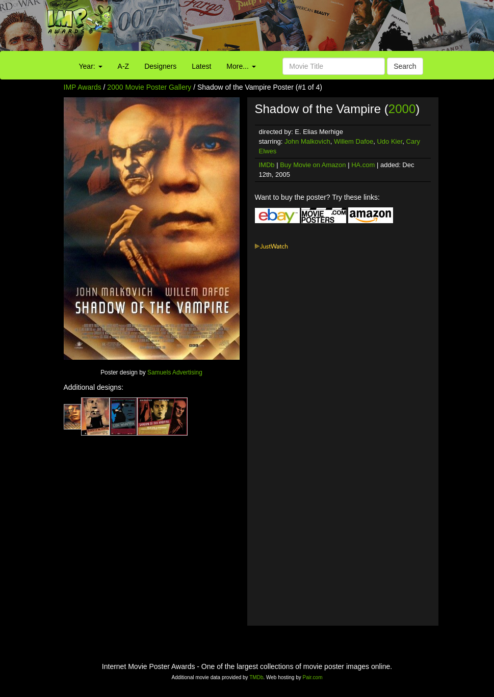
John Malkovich (307, 141)
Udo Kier (389, 141)
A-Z (123, 66)
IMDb (267, 165)
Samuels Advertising (174, 372)
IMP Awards (82, 87)
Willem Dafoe (353, 141)
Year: (90, 66)
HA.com (363, 165)
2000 (401, 109)
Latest (201, 66)
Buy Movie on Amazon (313, 165)
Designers (160, 66)
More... (240, 66)
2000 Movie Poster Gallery (149, 87)
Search (405, 66)
